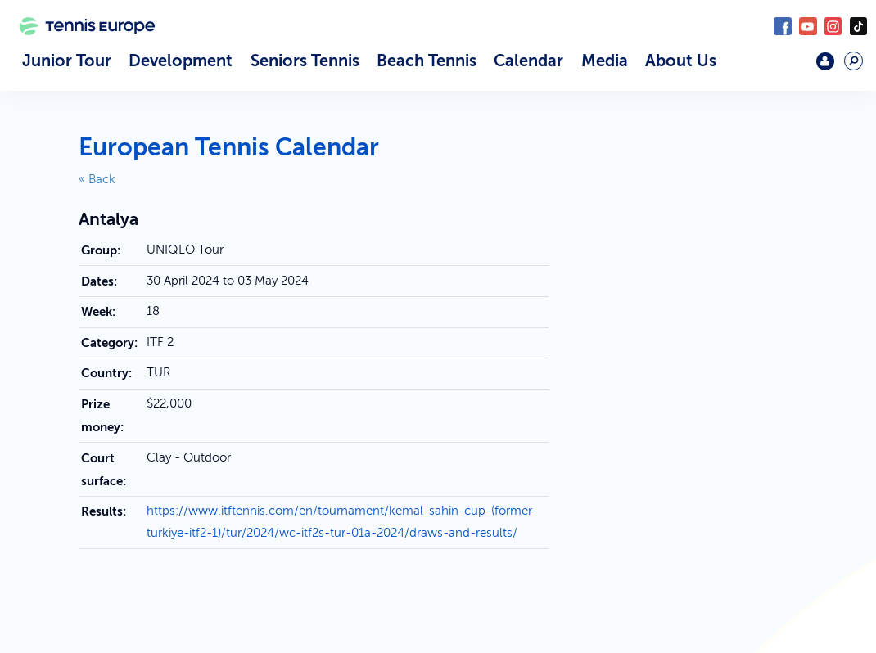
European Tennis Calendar (229, 147)
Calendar (528, 61)
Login (824, 61)
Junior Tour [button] (66, 61)
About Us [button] (680, 61)
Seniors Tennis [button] (305, 61)
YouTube (807, 25)
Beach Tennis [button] (426, 61)
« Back (97, 179)
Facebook (782, 25)
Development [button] (181, 61)
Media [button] (604, 61)
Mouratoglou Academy (788, 67)
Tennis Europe (80, 47)
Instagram (833, 25)
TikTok (858, 25)
